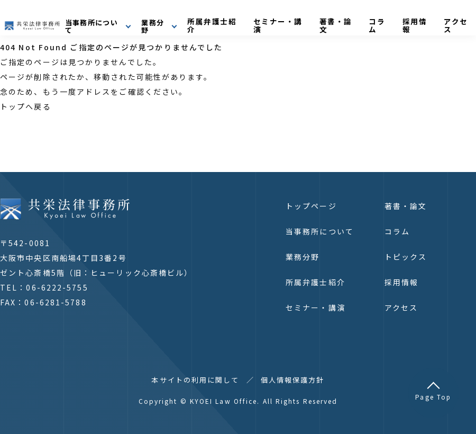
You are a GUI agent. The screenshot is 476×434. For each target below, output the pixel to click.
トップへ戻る (25, 106)
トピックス (406, 256)
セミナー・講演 (316, 19)
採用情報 (433, 19)
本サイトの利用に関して (195, 380)
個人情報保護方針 (293, 380)
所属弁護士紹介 (259, 19)
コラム (402, 19)
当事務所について (320, 231)
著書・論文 (368, 19)
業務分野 (302, 256)
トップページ (311, 206)
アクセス (401, 307)
